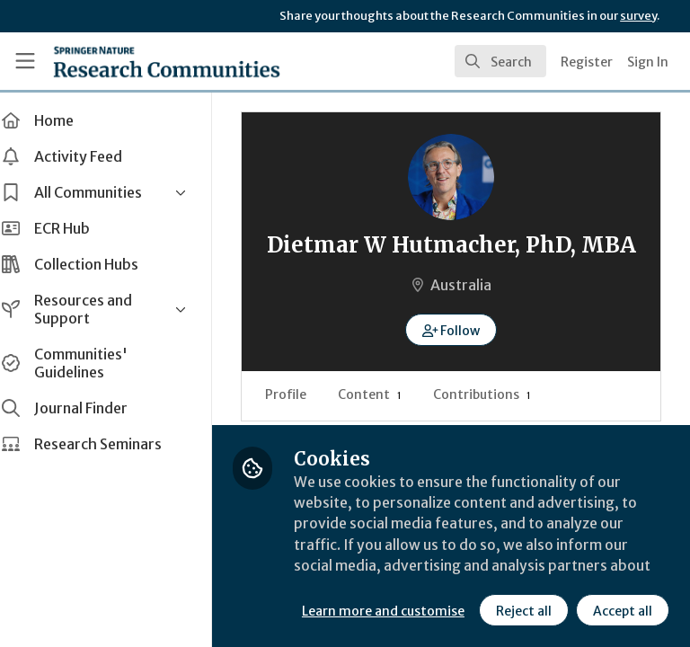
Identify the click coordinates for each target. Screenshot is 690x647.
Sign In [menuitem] (647, 62)
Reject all (364, 610)
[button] (460, 358)
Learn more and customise (401, 571)
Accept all (462, 610)
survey (638, 15)
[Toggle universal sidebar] (25, 61)
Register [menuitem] (587, 62)
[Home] (166, 61)
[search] (500, 61)
